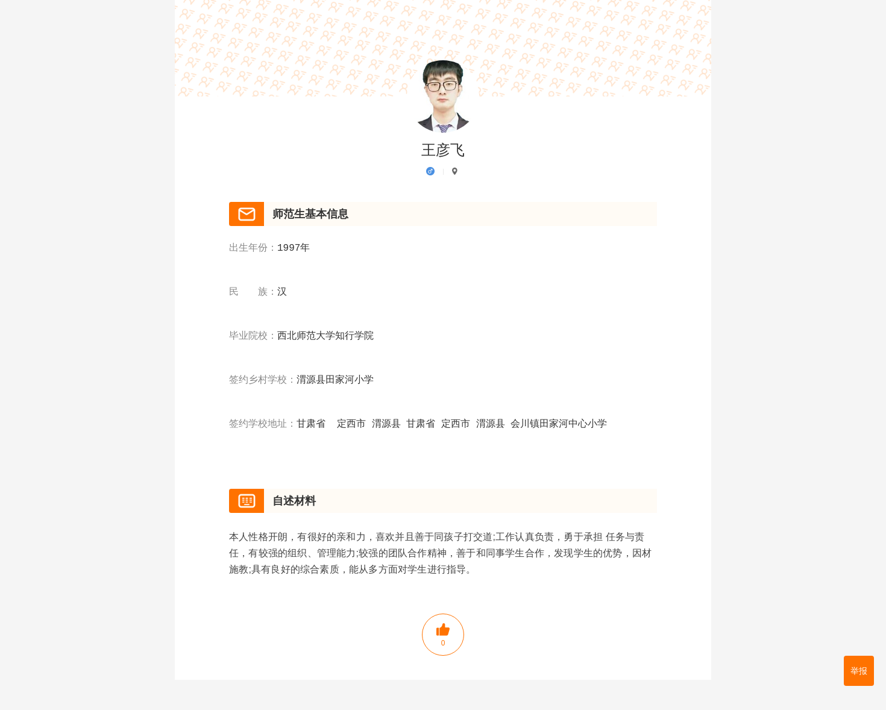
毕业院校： (253, 336)
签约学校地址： (263, 424)
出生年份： (253, 248)
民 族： (253, 292)
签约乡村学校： (263, 380)
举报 (858, 671)
